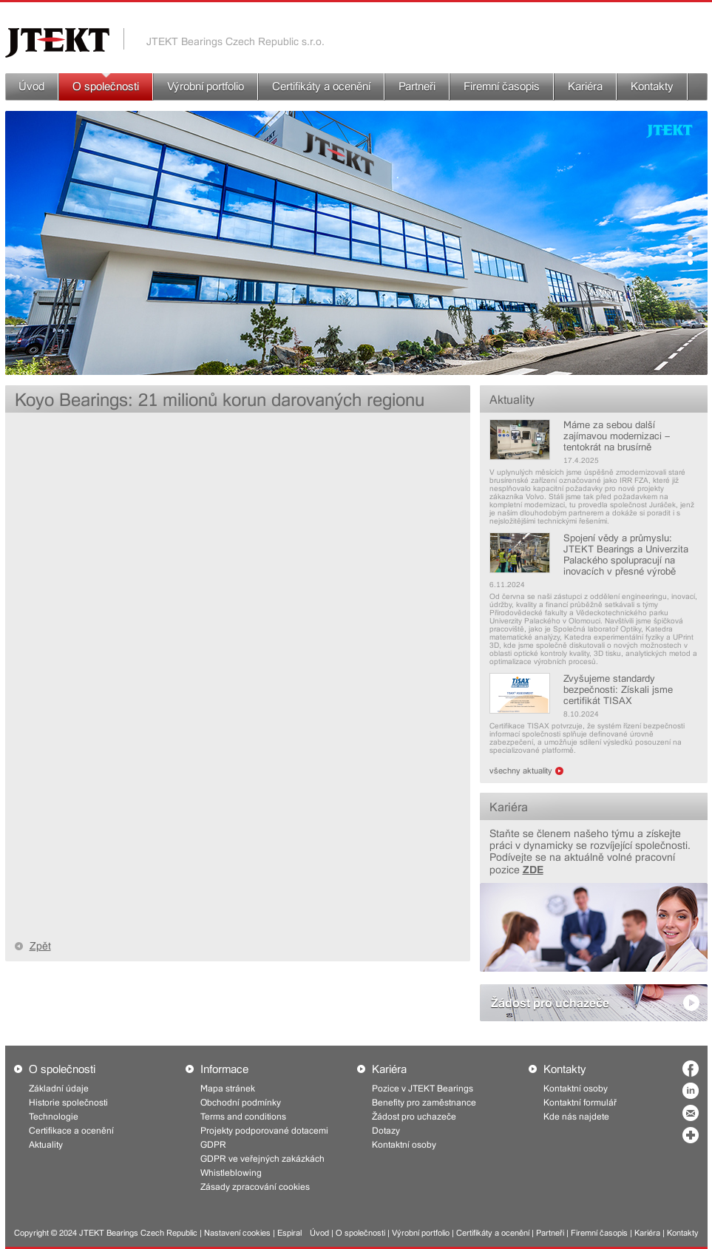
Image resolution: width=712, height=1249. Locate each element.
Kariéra (585, 86)
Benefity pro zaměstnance (424, 1102)
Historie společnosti (68, 1102)
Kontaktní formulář (580, 1102)
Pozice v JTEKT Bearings (422, 1088)
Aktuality (512, 400)
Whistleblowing (231, 1173)
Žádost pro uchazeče (550, 1002)
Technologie (53, 1116)
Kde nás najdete (576, 1116)
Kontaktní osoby (404, 1145)
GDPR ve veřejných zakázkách (262, 1159)
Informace (224, 1069)
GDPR (213, 1145)
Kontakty (652, 86)
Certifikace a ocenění (71, 1131)
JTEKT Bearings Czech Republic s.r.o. (235, 41)
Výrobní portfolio (205, 86)
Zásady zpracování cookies (255, 1187)
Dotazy (386, 1131)
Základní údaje (59, 1088)
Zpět (40, 946)
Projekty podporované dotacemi (264, 1131)
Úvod (31, 86)
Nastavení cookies (237, 1233)
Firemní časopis (502, 86)
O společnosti (105, 86)
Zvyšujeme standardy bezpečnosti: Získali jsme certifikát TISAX (618, 689)
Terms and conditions (243, 1116)
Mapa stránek (227, 1088)
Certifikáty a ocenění (321, 86)
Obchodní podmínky (240, 1102)
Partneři (417, 86)
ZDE (533, 869)
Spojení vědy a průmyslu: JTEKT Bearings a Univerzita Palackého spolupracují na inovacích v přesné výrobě (625, 554)
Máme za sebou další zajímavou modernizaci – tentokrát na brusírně (616, 436)
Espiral (289, 1233)
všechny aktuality (520, 771)
